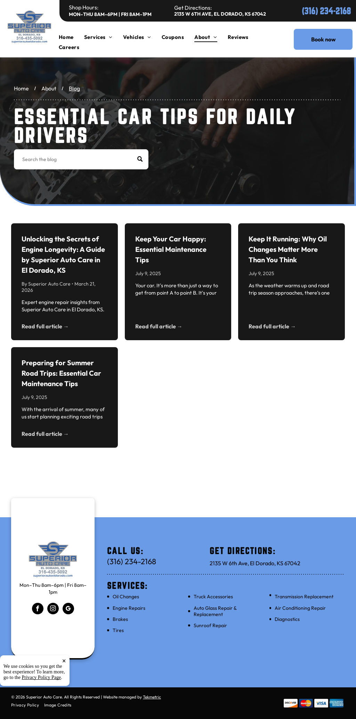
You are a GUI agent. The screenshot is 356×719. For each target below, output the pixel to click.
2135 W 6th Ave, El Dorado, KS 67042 (220, 14)
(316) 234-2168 (326, 11)
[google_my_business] (68, 609)
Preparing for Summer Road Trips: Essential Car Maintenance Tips (61, 373)
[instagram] (53, 609)
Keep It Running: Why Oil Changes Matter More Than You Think (288, 249)
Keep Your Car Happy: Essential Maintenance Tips (171, 249)
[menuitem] (71, 37)
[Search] (81, 159)
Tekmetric (152, 697)
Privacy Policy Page (41, 706)
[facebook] (37, 609)
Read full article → (45, 326)
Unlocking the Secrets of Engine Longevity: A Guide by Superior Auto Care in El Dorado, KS (63, 254)
